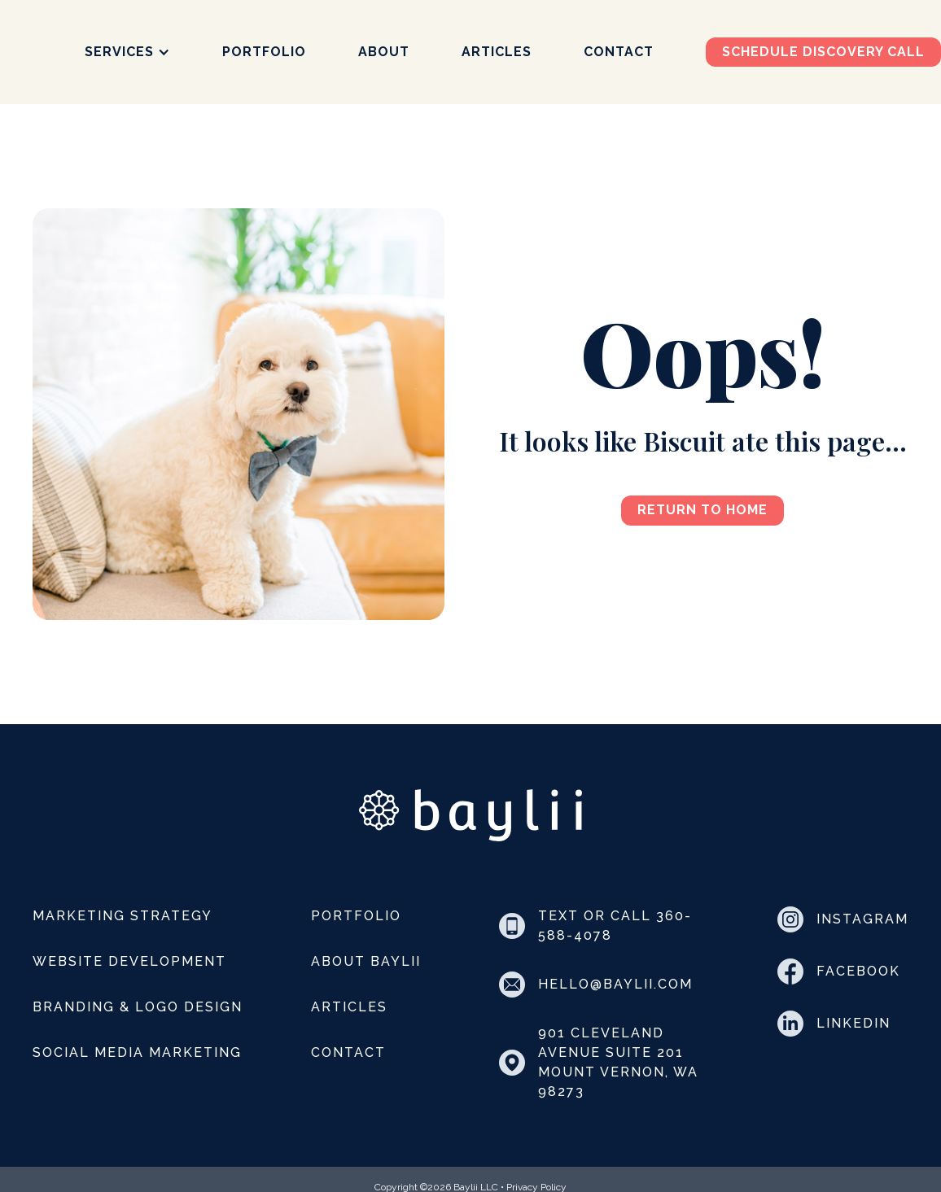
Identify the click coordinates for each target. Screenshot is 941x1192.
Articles (497, 52)
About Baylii (366, 961)
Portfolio (264, 52)
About (383, 52)
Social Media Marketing (137, 1052)
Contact (619, 52)
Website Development (129, 961)
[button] (127, 52)
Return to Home (702, 509)
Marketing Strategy (122, 915)
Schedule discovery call (823, 51)
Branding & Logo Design (138, 1007)
